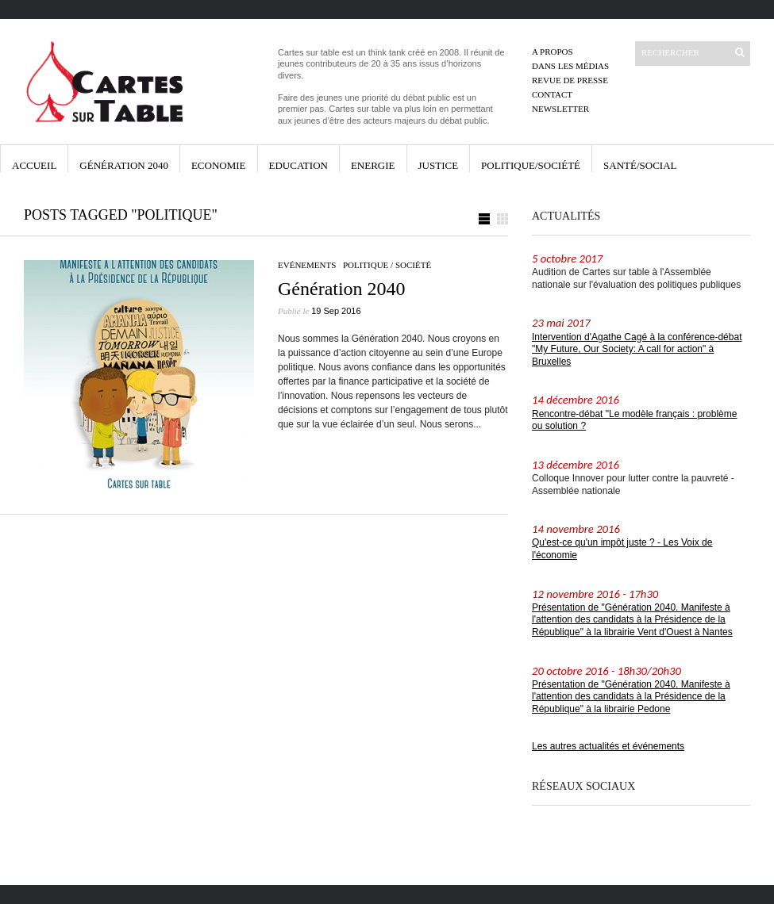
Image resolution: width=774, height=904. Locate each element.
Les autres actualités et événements (608, 746)
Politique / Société (387, 265)
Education (298, 165)
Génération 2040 (123, 165)
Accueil (34, 165)
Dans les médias (570, 66)
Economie (218, 165)
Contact (552, 94)
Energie (373, 165)
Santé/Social (639, 165)
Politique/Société (530, 165)
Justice (438, 165)
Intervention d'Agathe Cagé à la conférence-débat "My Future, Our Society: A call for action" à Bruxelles (636, 349)
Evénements (307, 265)
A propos (552, 51)
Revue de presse (570, 80)
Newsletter (560, 108)
